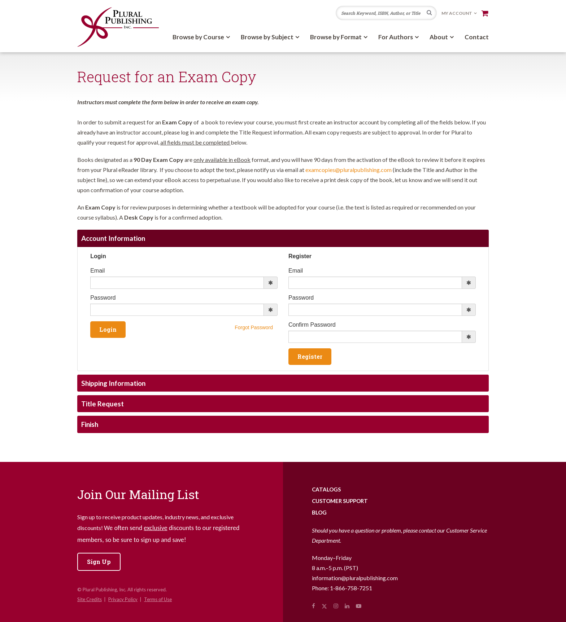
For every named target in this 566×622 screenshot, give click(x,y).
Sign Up (99, 561)
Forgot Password (254, 327)
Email (97, 271)
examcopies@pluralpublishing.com (348, 169)
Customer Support (340, 501)
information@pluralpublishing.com (355, 577)
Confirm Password (312, 325)
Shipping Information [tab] (113, 383)
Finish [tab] (89, 424)
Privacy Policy (123, 599)
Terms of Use (158, 599)
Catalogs (326, 489)
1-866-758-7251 (351, 587)
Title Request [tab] (102, 404)
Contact (477, 37)
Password (103, 298)
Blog (319, 512)
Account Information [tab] (113, 238)
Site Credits (89, 599)
